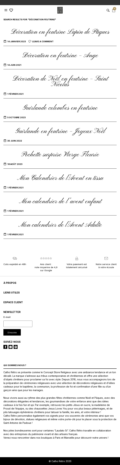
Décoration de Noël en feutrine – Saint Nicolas (60, 82)
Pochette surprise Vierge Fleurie (60, 154)
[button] (6, 10)
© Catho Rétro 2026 (60, 461)
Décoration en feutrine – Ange (60, 55)
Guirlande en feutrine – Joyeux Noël (60, 131)
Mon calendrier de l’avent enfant (60, 201)
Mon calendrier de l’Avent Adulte (60, 225)
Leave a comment (43, 41)
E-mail (7, 317)
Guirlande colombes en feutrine (60, 108)
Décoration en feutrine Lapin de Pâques (60, 32)
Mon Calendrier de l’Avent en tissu (60, 178)
